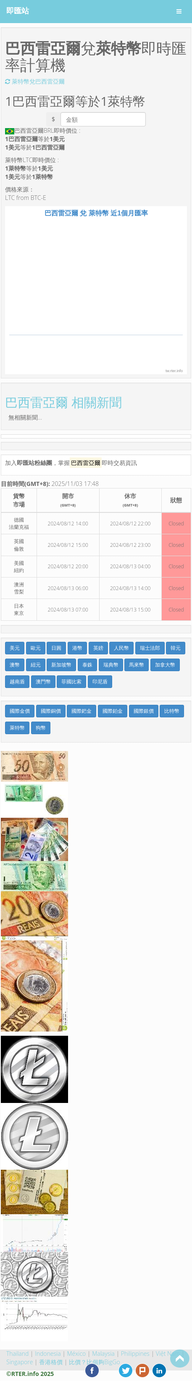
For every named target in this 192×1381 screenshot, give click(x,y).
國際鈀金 (81, 710)
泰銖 (87, 664)
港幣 (77, 647)
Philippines (135, 1353)
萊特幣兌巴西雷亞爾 (35, 81)
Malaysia (103, 1353)
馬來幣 (136, 664)
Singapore (19, 1362)
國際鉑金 (113, 710)
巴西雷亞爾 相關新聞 (63, 402)
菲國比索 (71, 681)
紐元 (36, 664)
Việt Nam (168, 1353)
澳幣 (15, 664)
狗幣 (41, 727)
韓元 (176, 647)
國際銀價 (144, 710)
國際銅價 (51, 710)
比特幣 (171, 710)
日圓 (56, 647)
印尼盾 (100, 681)
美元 (15, 647)
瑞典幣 (110, 664)
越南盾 (17, 681)
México (76, 1353)
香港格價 (51, 1362)
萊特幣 (17, 727)
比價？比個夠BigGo (94, 1362)
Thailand (17, 1353)
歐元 (36, 647)
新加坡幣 (61, 664)
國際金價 (20, 710)
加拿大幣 (165, 664)
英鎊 (98, 647)
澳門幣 (43, 681)
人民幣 (121, 647)
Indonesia (47, 1353)
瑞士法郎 (150, 647)
